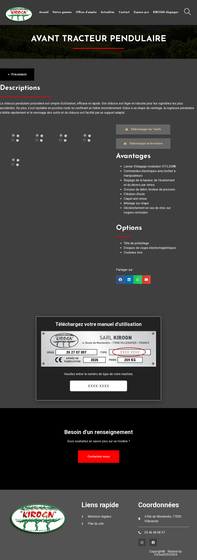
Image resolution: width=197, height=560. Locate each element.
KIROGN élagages (165, 12)
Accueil (43, 12)
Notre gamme (62, 12)
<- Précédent (17, 74)
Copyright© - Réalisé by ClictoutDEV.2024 (165, 553)
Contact (124, 12)
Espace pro (141, 12)
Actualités (107, 12)
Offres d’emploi (86, 12)
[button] (120, 279)
